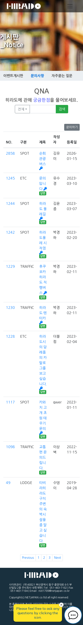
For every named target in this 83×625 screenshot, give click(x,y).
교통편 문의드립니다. (43, 457)
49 (8, 482)
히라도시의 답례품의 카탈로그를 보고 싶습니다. (43, 362)
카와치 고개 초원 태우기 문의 (43, 417)
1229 (10, 266)
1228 (10, 336)
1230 (10, 307)
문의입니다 (43, 183)
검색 (62, 109)
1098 (10, 447)
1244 (10, 203)
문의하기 (72, 127)
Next (57, 557)
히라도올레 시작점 (43, 242)
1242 (10, 232)
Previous (28, 557)
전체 (21, 109)
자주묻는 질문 (62, 75)
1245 (10, 178)
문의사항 (37, 75)
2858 (10, 153)
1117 (10, 402)
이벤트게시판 (13, 75)
